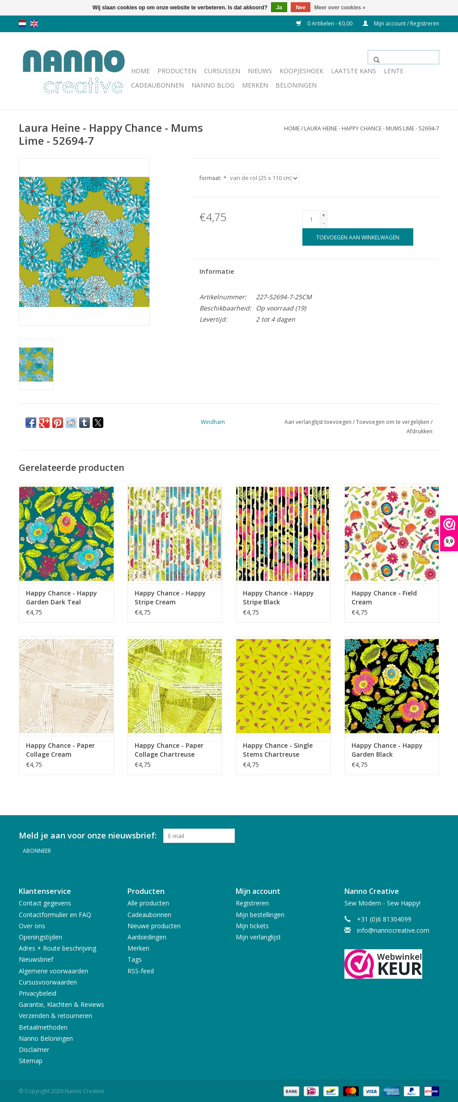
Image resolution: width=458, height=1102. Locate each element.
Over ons (32, 924)
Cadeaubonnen (157, 85)
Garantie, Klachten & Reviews (61, 1003)
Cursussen (222, 71)
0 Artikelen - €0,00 (325, 23)
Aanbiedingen (146, 935)
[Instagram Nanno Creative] (432, 836)
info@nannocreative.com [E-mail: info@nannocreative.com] (393, 929)
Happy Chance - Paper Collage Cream (60, 749)
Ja (279, 7)
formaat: (212, 178)
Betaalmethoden (43, 1026)
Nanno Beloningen (46, 1037)
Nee (300, 7)
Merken (255, 85)
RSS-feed (140, 969)
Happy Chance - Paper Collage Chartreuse (169, 749)
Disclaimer (34, 1048)
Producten (176, 71)
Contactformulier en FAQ (55, 913)
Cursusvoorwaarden (48, 980)
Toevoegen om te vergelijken (393, 422)
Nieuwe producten (154, 924)
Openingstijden (40, 935)
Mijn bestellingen (260, 913)
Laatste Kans (353, 71)
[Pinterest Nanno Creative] (416, 836)
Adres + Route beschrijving (57, 947)
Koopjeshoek (301, 71)
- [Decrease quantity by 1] (324, 223)
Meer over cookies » (340, 7)
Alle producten (148, 902)
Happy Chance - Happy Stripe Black (278, 597)
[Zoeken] (403, 57)
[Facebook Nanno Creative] (400, 836)
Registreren (252, 902)
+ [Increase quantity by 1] (323, 215)
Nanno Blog (212, 85)
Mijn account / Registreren (401, 23)
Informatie (216, 271)
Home (140, 71)
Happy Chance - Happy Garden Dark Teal (61, 597)
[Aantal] (311, 219)
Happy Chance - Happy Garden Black (387, 749)
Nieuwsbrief (36, 958)
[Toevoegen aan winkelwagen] (357, 237)
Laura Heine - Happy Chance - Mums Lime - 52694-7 (371, 128)
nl (22, 23)
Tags (134, 958)
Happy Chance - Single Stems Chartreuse (278, 749)
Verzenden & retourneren (55, 1014)
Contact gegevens (45, 902)
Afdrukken (420, 431)
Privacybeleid (37, 992)
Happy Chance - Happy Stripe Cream (170, 597)
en (34, 23)
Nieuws (260, 71)
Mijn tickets (252, 924)
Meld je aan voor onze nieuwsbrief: (88, 835)
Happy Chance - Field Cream (384, 597)
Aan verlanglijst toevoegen (318, 422)
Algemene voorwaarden (53, 969)
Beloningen (296, 85)
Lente (393, 71)
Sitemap (30, 1059)
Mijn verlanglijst (258, 935)
